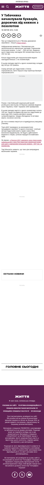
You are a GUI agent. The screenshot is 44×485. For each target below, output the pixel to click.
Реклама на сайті (9, 405)
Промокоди (36, 411)
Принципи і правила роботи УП (16, 411)
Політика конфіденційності (30, 405)
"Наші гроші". (21, 43)
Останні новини (13, 274)
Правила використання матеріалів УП (22, 408)
